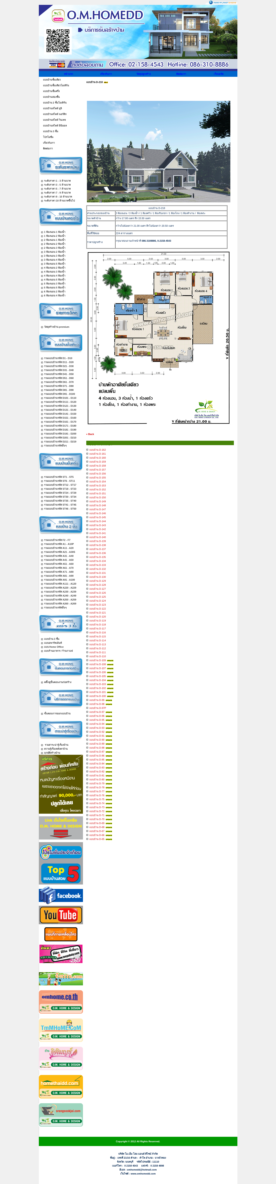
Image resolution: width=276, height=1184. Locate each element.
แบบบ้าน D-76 (97, 795)
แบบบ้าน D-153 (97, 485)
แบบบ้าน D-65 (97, 839)
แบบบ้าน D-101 (97, 692)
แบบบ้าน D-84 (97, 763)
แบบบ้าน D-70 (97, 819)
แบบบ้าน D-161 (97, 453)
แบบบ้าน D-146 (97, 513)
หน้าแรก (68, 74)
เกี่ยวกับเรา (106, 74)
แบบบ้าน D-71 (97, 815)
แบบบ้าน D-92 (97, 731)
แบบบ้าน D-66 (97, 835)
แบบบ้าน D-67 (97, 831)
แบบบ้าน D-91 (97, 735)
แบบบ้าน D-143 (97, 525)
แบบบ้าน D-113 (97, 644)
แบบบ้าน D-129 (97, 581)
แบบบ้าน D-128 (97, 585)
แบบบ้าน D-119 (97, 620)
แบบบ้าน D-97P (97, 708)
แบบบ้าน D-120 (97, 616)
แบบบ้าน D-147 (97, 509)
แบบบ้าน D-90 (97, 739)
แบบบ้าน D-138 (97, 545)
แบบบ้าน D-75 (97, 799)
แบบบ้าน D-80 (97, 779)
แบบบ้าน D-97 (97, 712)
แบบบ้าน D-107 (97, 668)
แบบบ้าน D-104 (97, 680)
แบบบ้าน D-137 (97, 549)
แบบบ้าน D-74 (97, 803)
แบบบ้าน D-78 (97, 787)
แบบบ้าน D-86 (97, 755)
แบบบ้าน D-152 (97, 489)
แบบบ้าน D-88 (97, 747)
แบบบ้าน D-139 (97, 541)
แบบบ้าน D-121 (97, 612)
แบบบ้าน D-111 (97, 652)
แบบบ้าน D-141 (97, 533)
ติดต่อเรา (181, 74)
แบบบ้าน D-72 (97, 811)
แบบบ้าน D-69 (97, 823)
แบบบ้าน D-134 (97, 561)
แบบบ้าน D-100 (97, 696)
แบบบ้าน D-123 (97, 604)
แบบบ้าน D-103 (97, 684)
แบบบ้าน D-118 (97, 624)
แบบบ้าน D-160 (97, 457)
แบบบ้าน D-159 (97, 461)
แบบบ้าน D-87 (97, 751)
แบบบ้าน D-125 (97, 596)
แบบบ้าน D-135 (97, 557)
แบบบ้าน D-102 (97, 688)
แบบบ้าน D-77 (97, 791)
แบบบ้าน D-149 (97, 501)
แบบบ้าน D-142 (97, 529)
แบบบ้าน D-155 (97, 477)
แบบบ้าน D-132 (97, 569)
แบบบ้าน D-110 (97, 656)
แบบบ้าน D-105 (97, 676)
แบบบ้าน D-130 (97, 577)
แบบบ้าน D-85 (97, 759)
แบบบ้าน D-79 (97, 783)
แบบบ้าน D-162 (97, 449)
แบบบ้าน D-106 (97, 672)
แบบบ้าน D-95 (97, 720)
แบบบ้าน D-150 (97, 497)
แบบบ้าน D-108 (97, 664)
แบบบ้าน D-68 (97, 827)
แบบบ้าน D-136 (97, 553)
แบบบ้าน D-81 (97, 775)
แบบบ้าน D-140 (97, 537)
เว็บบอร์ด (218, 74)
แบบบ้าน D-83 (97, 767)
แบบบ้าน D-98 (97, 704)
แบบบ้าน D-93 (97, 728)
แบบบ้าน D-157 (97, 469)
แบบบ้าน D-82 (97, 771)
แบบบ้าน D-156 (97, 473)
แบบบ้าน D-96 (97, 716)
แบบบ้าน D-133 (97, 565)
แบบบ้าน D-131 (97, 573)
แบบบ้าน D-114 (97, 640)
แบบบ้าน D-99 (97, 700)
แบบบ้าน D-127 (97, 588)
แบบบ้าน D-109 (97, 660)
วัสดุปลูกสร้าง (143, 74)
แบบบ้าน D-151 (97, 493)
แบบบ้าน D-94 (97, 724)
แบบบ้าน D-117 (97, 628)
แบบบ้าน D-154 (97, 481)
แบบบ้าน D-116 (97, 632)
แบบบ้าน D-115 (97, 636)
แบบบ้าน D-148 (97, 505)
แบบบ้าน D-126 (97, 592)
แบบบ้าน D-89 (97, 743)
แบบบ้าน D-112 (97, 648)
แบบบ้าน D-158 (97, 465)
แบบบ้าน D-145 (97, 517)
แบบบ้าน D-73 (97, 807)
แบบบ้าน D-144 (97, 521)
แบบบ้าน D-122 (97, 608)
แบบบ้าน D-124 (97, 600)
